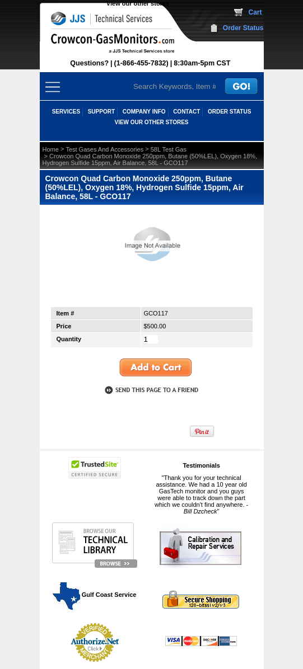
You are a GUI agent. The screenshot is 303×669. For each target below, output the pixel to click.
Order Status (243, 28)
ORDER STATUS (229, 112)
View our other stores (137, 3)
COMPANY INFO (144, 112)
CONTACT (186, 112)
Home (51, 149)
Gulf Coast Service (95, 594)
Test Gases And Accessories (104, 149)
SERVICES (66, 112)
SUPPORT (101, 112)
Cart (255, 12)
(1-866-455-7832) (141, 63)
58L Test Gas (169, 149)
